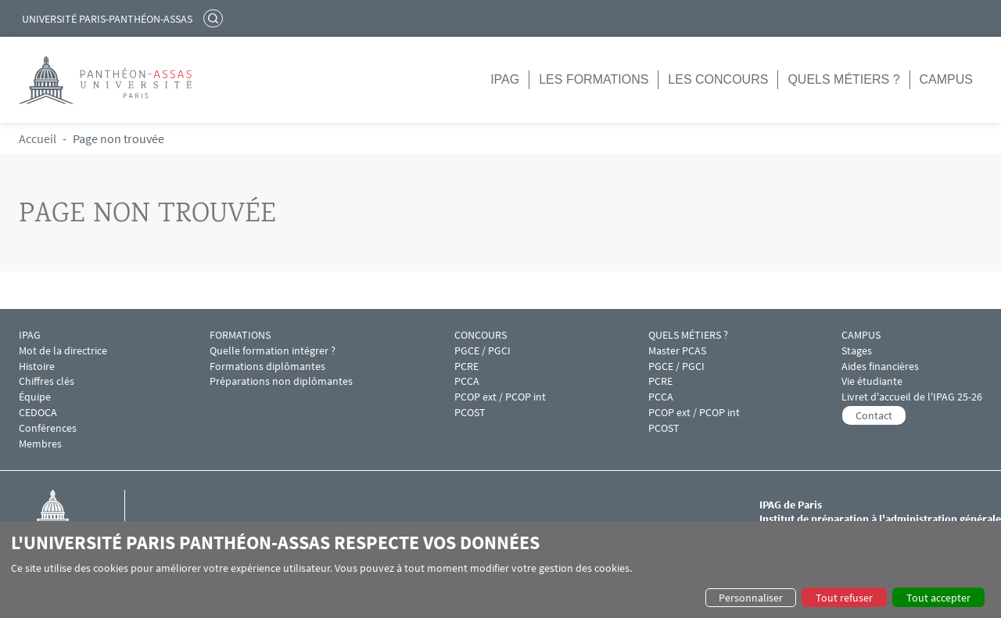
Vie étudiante (871, 381)
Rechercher (215, 18)
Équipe (35, 397)
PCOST (470, 412)
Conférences (48, 428)
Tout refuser (844, 598)
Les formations (593, 79)
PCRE (466, 366)
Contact (874, 415)
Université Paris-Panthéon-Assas (107, 18)
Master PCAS (677, 351)
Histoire (37, 366)
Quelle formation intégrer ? (272, 351)
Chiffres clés (46, 381)
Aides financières (880, 366)
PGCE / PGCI (482, 351)
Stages (856, 351)
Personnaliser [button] (751, 598)
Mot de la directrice (63, 351)
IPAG (504, 79)
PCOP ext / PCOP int (500, 397)
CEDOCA (38, 412)
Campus (946, 79)
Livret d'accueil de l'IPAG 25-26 (911, 397)
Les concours (718, 79)
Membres (40, 444)
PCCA (466, 381)
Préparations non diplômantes (281, 381)
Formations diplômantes (267, 366)
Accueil (37, 138)
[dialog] (500, 569)
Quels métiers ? (843, 79)
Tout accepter (938, 598)
